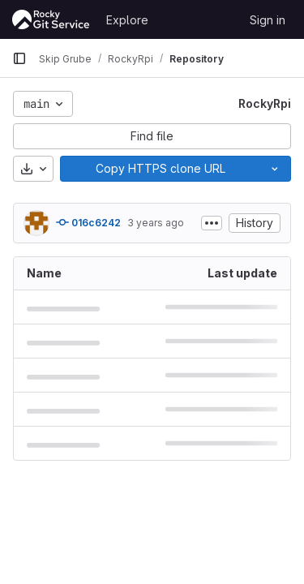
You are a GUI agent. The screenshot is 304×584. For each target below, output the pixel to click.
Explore (127, 20)
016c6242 (88, 222)
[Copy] (159, 169)
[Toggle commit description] (211, 223)
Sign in (267, 20)
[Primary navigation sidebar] (19, 58)
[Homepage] (51, 19)
